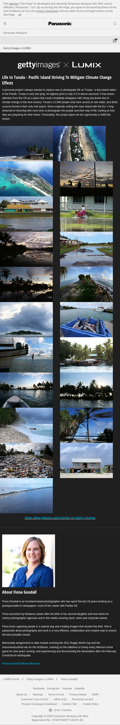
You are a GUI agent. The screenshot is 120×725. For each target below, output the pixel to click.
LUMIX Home (11, 679)
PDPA (95, 694)
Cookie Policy (91, 704)
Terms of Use (56, 694)
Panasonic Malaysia (15, 33)
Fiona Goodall (69, 679)
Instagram (53, 688)
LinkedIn (80, 688)
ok (19, 14)
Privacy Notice (78, 694)
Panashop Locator (83, 699)
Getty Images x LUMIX (40, 679)
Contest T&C (69, 704)
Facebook (38, 688)
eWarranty (60, 699)
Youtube (67, 688)
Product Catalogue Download (39, 704)
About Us (21, 694)
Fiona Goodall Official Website (21, 663)
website (13, 3)
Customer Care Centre (34, 699)
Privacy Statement (47, 11)
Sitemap (38, 694)
